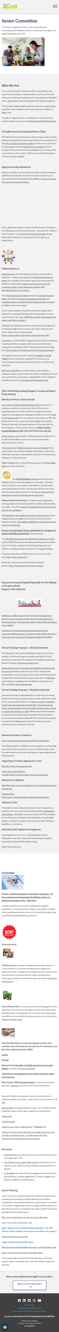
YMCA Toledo (8, 463)
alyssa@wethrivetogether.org (35, 380)
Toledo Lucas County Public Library (17, 1127)
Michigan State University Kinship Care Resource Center (30, 539)
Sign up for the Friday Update (29, 1284)
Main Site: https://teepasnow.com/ (17, 766)
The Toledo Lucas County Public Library (21, 1162)
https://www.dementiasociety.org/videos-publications (25, 740)
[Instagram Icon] (34, 1300)
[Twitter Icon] (29, 1300)
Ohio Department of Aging (17, 295)
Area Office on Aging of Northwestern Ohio (21, 405)
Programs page (11, 418)
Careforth (6, 340)
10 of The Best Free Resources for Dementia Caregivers (29, 350)
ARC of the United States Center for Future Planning (24, 1217)
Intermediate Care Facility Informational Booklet (29, 1311)
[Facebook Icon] (19, 1300)
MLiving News (8, 1108)
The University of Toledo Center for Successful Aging (25, 448)
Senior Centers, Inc (10, 436)
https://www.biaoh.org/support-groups (26, 565)
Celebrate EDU (11, 1155)
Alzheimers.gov (8, 274)
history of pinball (27, 1068)
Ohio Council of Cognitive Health (19, 143)
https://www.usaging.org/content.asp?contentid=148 (25, 335)
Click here (15, 1085)
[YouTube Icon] (39, 1300)
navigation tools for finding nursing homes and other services (28, 302)
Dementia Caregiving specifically (31, 299)
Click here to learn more (28, 663)
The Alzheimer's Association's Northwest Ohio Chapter (26, 515)
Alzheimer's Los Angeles (33, 146)
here (42, 548)
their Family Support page (21, 684)
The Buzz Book (8, 1121)
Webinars (51, 678)
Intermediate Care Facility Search (29, 1308)
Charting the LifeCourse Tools (15, 1236)
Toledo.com (7, 1116)
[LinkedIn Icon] (24, 1300)
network (27, 479)
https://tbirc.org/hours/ (16, 557)
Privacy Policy (29, 1305)
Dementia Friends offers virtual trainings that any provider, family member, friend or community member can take (29, 708)
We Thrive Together (11, 370)
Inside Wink (9, 1173)
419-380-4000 (30, 1326)
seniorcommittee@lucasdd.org (42, 121)
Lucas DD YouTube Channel (34, 234)
